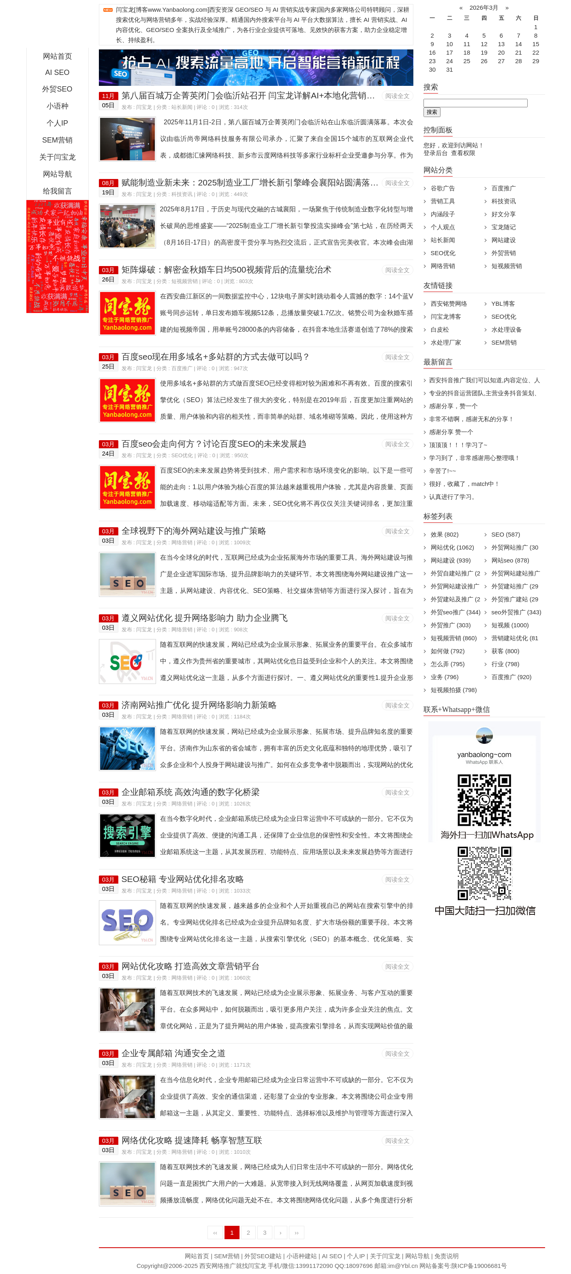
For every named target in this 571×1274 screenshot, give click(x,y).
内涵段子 (443, 214)
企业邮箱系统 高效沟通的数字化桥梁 (191, 792)
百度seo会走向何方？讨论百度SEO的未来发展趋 (214, 443)
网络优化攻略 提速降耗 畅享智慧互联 (192, 1140)
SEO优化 (182, 455)
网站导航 (57, 174)
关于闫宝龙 (57, 157)
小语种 (57, 106)
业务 (445, 676)
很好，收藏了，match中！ (464, 483)
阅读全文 (397, 95)
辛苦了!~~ (442, 470)
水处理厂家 (446, 342)
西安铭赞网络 (449, 303)
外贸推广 (451, 625)
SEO (506, 534)
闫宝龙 (144, 107)
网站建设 (504, 239)
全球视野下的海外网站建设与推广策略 (194, 530)
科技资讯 (181, 194)
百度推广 (181, 368)
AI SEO (57, 72)
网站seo (510, 560)
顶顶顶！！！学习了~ (458, 444)
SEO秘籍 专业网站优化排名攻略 (183, 879)
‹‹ (215, 1232)
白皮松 (440, 329)
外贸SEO (57, 89)
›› (297, 1232)
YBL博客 (503, 303)
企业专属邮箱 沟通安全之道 (174, 1053)
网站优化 (453, 547)
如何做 (448, 651)
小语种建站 (302, 1256)
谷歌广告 (443, 188)
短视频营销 (184, 281)
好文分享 (504, 214)
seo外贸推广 (516, 612)
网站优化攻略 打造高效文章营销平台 (191, 966)
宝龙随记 (504, 227)
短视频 (510, 625)
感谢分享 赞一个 (451, 431)
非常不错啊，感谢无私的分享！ (471, 418)
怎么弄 (448, 663)
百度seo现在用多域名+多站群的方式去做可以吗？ (216, 356)
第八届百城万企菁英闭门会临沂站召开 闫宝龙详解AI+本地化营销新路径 (257, 95)
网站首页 (57, 56)
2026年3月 (484, 7)
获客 (506, 651)
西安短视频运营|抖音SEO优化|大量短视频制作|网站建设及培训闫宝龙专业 (57, 26)
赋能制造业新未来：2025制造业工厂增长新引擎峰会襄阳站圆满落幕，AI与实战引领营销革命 (297, 182)
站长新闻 (181, 107)
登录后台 (435, 152)
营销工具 (443, 201)
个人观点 (443, 227)
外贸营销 (504, 252)
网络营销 (181, 542)
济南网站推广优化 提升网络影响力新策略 (199, 704)
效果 (445, 534)
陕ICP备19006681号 (479, 1265)
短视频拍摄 (454, 689)
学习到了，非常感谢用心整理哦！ (474, 457)
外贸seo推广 (456, 612)
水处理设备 (507, 329)
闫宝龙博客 (446, 316)
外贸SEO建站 (263, 1256)
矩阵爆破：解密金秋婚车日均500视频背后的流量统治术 (226, 269)
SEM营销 (57, 140)
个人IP (57, 123)
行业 (506, 663)
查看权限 (463, 152)
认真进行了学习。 (453, 496)
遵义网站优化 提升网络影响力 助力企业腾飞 (205, 617)
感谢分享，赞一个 (453, 406)
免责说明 (446, 1256)
